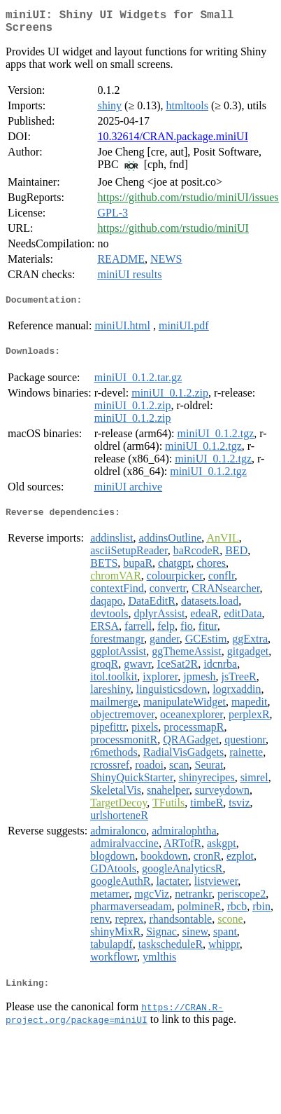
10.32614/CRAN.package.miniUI (172, 142)
